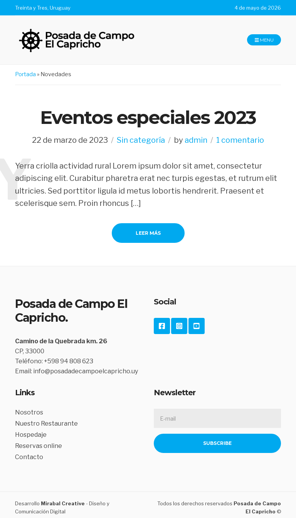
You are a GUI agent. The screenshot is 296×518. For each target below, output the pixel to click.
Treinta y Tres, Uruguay (43, 8)
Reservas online (38, 445)
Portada (25, 74)
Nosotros (29, 412)
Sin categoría (141, 140)
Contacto (29, 457)
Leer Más (148, 233)
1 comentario (240, 140)
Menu (264, 40)
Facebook (162, 326)
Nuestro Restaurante (46, 423)
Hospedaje (31, 434)
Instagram (179, 326)
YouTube (196, 326)
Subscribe (217, 443)
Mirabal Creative (63, 503)
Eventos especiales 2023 (148, 117)
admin (196, 140)
